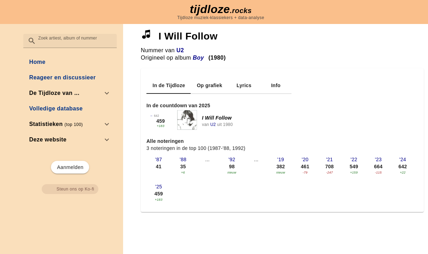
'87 (158, 159)
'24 (402, 159)
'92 (232, 159)
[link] (69, 62)
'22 (354, 159)
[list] (69, 101)
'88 (183, 159)
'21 (329, 159)
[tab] (168, 85)
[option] (69, 93)
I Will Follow (217, 118)
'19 (280, 159)
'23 (378, 159)
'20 (305, 159)
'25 (158, 186)
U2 (180, 50)
